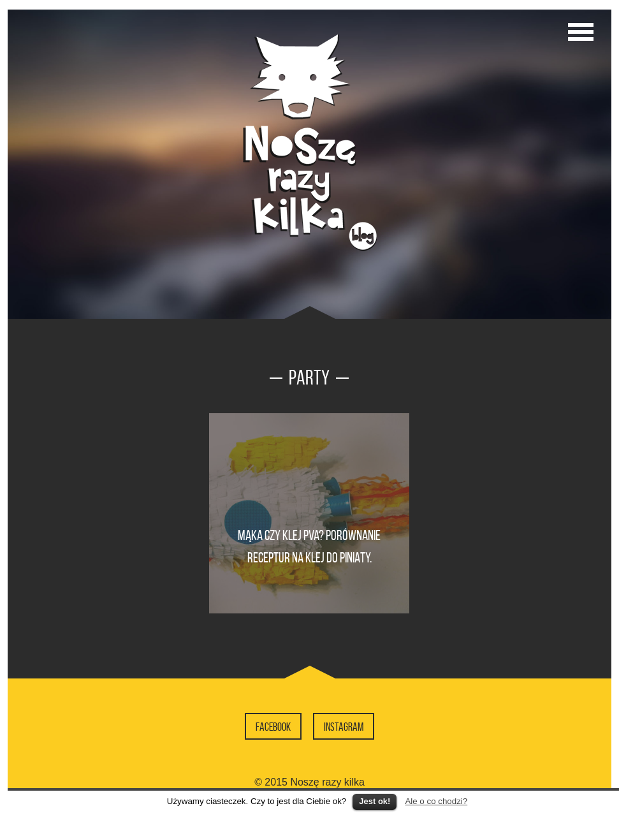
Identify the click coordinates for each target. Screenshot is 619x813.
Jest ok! (374, 801)
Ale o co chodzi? (436, 801)
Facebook (273, 727)
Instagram (343, 727)
